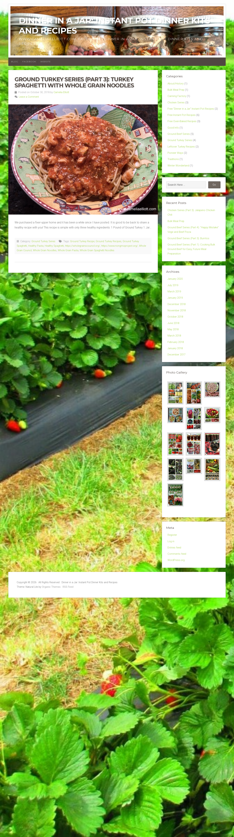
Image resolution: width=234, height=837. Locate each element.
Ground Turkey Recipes (108, 241)
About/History (176, 83)
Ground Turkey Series (43, 241)
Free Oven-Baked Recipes (183, 129)
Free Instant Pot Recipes (183, 122)
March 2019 (175, 307)
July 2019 (173, 300)
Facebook (29, 61)
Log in (171, 562)
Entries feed (175, 569)
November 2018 (178, 327)
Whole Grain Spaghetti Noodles (97, 250)
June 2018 (174, 341)
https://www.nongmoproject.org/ (119, 245)
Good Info (174, 135)
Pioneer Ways (176, 162)
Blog (14, 61)
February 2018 (176, 361)
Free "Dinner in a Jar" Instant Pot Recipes (192, 110)
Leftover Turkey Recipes (182, 156)
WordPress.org (177, 582)
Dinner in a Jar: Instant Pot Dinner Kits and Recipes (114, 25)
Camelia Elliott (61, 92)
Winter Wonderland (179, 176)
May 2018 (174, 348)
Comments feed (177, 575)
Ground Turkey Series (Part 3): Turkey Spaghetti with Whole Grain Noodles (74, 82)
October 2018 (176, 334)
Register (173, 555)
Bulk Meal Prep (177, 90)
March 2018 (175, 354)
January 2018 (176, 368)
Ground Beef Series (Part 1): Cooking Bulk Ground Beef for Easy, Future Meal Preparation (193, 263)
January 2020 (176, 294)
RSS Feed (68, 609)
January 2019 (176, 314)
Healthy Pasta (35, 245)
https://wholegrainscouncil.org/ (82, 245)
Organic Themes (51, 609)
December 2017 (177, 374)
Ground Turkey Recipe (82, 241)
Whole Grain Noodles (45, 250)
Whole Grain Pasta (68, 250)
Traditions (173, 169)
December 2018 (177, 321)
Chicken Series (176, 103)
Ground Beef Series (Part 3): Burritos (190, 251)
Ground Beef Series (179, 142)
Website (45, 61)
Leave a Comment (29, 96)
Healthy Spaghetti (54, 245)
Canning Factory (177, 97)
